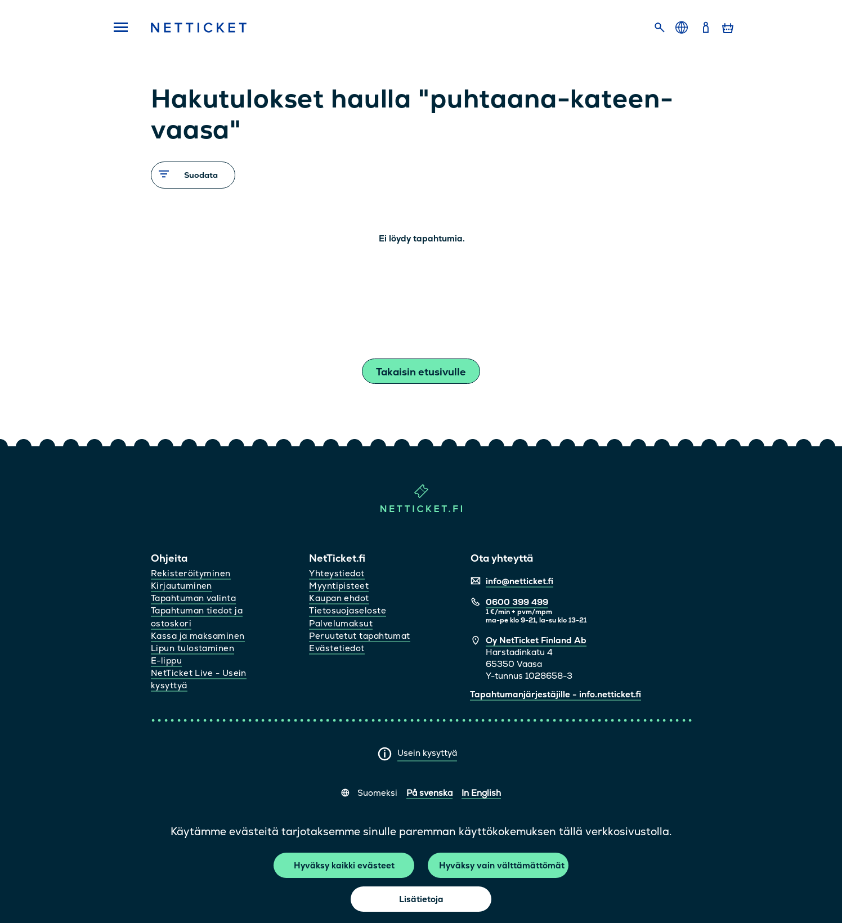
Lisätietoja (421, 899)
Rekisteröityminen (191, 573)
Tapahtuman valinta (193, 598)
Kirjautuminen (181, 585)
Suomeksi (377, 792)
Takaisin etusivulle (421, 371)
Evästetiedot (336, 648)
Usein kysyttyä (427, 752)
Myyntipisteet (339, 585)
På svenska (429, 792)
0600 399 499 (517, 602)
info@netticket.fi (519, 581)
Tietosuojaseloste (347, 610)
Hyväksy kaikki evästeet (344, 865)
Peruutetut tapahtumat (359, 635)
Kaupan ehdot (339, 598)
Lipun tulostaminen (192, 648)
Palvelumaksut (341, 623)
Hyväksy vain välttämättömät (502, 865)
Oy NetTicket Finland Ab (536, 640)
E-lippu (166, 660)
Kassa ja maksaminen (198, 635)
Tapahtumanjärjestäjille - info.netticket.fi (555, 694)
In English (481, 792)
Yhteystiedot (336, 573)
